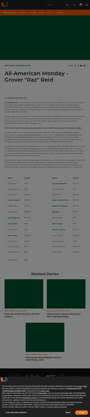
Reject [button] (68, 412)
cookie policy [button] (45, 391)
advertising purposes (30, 398)
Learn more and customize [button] (16, 412)
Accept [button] (81, 412)
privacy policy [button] (82, 386)
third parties (43, 393)
